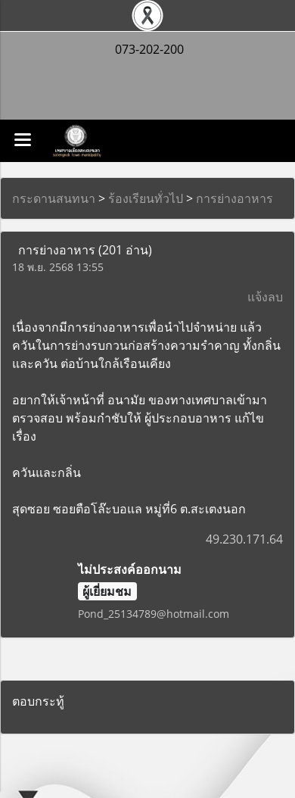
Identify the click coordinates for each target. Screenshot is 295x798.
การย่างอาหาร (234, 198)
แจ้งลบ (265, 296)
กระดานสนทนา (53, 198)
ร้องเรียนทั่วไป (145, 198)
